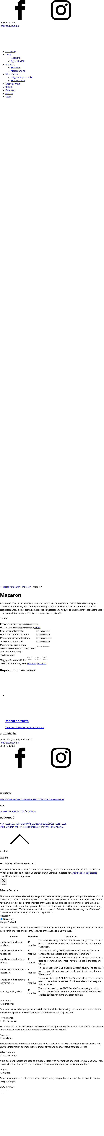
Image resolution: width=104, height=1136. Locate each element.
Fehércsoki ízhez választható (14, 674)
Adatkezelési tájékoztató (85, 913)
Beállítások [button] (6, 917)
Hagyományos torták (21, 77)
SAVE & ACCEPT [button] (7, 1127)
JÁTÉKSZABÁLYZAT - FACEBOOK (15, 868)
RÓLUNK (4, 852)
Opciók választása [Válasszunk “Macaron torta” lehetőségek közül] (35, 768)
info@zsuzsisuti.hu (9, 25)
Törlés (37, 667)
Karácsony (10, 51)
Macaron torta (18, 70)
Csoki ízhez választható (11, 671)
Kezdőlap (4, 627)
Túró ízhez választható (11, 681)
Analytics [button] (4, 1076)
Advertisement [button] (7, 1093)
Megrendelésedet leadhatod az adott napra (17, 688)
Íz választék (6, 664)
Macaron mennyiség (10, 691)
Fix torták (15, 57)
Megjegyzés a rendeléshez (13, 701)
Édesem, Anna (12, 83)
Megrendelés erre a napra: (13, 685)
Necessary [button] (5, 956)
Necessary (8, 960)
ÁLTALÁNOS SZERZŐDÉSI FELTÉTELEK (47, 864)
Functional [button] (5, 1041)
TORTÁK (4, 840)
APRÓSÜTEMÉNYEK (42, 840)
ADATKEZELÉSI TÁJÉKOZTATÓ (14, 864)
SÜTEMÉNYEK (25, 840)
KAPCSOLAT (15, 852)
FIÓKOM (31, 852)
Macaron (9, 64)
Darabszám (6, 667)
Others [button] (3, 1110)
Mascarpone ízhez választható (15, 678)
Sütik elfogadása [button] (21, 917)
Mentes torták (18, 80)
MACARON (13, 840)
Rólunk (8, 86)
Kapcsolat (10, 90)
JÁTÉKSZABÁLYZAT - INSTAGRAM (47, 868)
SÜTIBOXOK (58, 840)
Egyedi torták (17, 61)
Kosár (8, 96)
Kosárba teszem (7, 695)
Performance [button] (6, 1059)
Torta (8, 54)
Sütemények (11, 74)
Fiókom (9, 93)
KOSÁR (24, 852)
